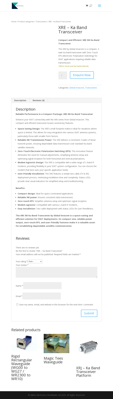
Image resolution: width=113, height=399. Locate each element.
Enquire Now (82, 75)
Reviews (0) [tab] (39, 100)
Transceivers (41, 21)
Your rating (22, 261)
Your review (22, 265)
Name (19, 285)
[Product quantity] (62, 75)
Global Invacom (76, 87)
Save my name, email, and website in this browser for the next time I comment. (56, 304)
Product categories (26, 21)
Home (13, 21)
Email (19, 296)
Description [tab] (20, 100)
